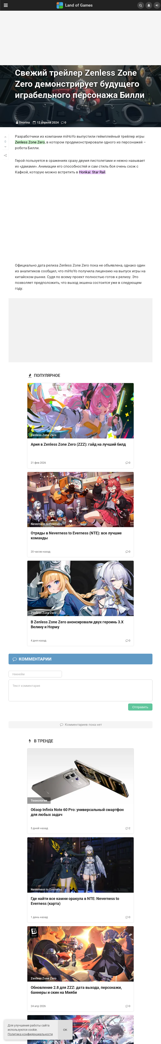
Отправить (140, 707)
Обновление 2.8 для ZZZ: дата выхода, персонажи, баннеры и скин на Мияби (76, 990)
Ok (65, 1029)
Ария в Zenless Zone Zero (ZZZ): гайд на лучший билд (78, 444)
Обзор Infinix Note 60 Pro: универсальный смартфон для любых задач (77, 812)
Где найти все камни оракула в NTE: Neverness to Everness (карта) (75, 901)
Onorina (24, 122)
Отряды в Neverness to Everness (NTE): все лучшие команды (76, 535)
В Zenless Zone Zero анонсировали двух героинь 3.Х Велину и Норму (77, 624)
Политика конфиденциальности (30, 1034)
